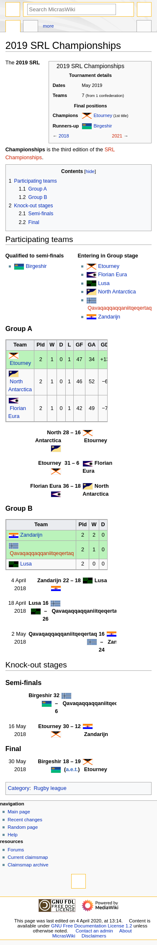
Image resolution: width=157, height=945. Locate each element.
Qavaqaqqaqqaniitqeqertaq (120, 308)
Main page (19, 811)
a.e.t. (72, 769)
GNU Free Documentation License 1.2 (91, 925)
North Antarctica (117, 292)
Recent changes (25, 819)
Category (18, 788)
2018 (64, 135)
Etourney (102, 115)
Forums (16, 849)
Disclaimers (94, 935)
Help (13, 834)
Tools (144, 27)
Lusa (104, 283)
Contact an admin (94, 930)
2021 (117, 135)
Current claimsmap (28, 857)
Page (13, 27)
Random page (23, 827)
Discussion (30, 27)
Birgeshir (102, 125)
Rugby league (49, 788)
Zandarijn (109, 317)
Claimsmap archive (28, 864)
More (48, 25)
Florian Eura (112, 275)
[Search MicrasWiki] (71, 9)
